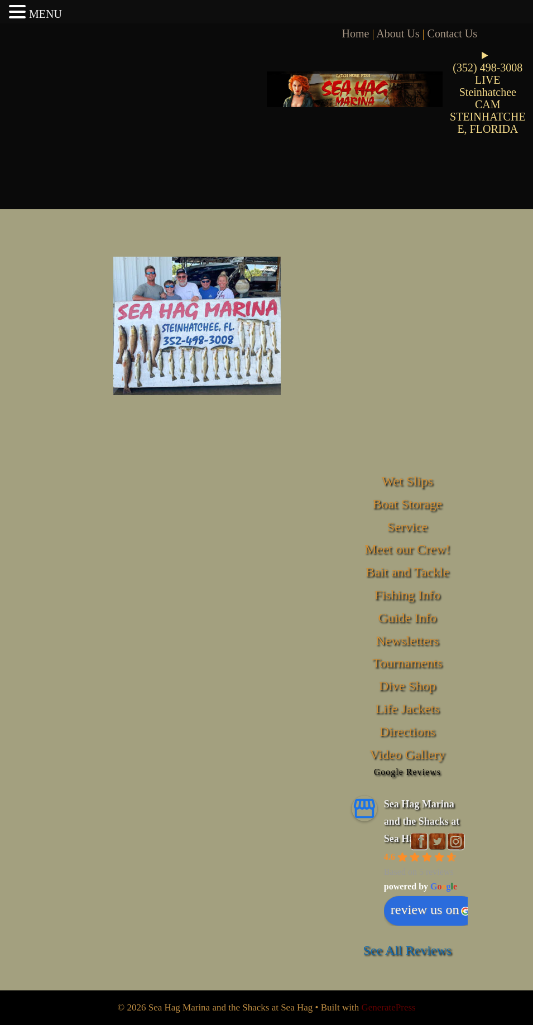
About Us (397, 33)
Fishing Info (407, 595)
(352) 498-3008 (487, 67)
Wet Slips (407, 481)
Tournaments (407, 663)
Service (407, 526)
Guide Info (407, 617)
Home (355, 33)
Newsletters (407, 640)
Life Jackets (407, 708)
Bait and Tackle (407, 572)
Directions (407, 731)
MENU (45, 14)
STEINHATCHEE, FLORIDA (488, 122)
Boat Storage (407, 504)
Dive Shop (407, 685)
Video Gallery (407, 754)
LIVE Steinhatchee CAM (487, 92)
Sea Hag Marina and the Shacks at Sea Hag (422, 821)
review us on (430, 909)
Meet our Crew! (407, 549)
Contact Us (452, 33)
